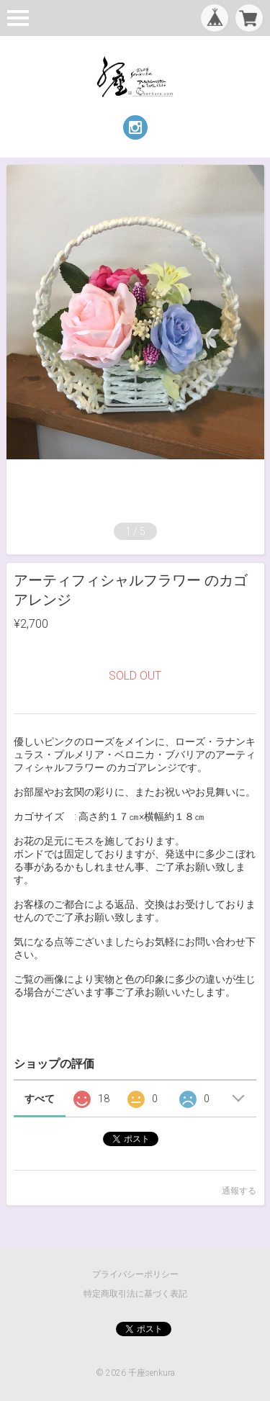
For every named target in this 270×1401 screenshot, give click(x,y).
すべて (39, 1098)
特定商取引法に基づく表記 (135, 1294)
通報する (239, 1191)
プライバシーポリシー (135, 1274)
